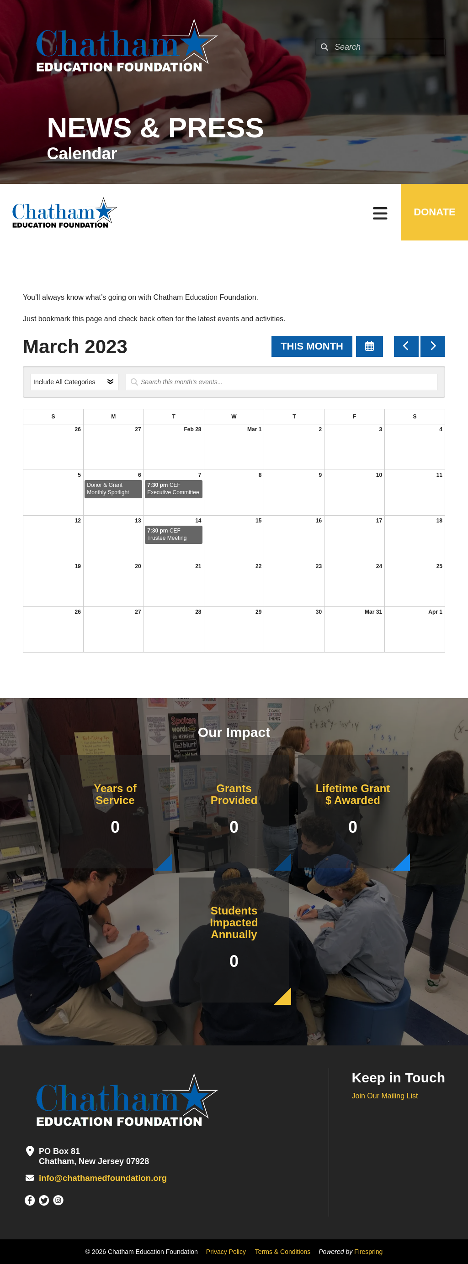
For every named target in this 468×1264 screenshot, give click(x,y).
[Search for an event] (281, 382)
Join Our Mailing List (385, 1096)
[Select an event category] (74, 382)
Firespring (368, 1251)
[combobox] (380, 47)
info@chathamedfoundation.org (101, 1178)
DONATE (433, 213)
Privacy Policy (226, 1251)
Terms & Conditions (282, 1251)
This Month (312, 346)
